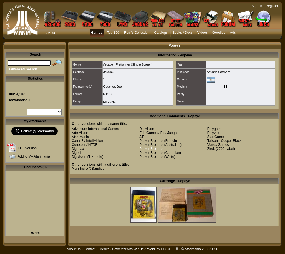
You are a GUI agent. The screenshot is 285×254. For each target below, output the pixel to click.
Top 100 (113, 33)
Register (271, 6)
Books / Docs (183, 33)
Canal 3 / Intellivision (87, 141)
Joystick (108, 72)
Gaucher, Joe (112, 86)
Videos (202, 33)
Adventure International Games (95, 129)
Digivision (79, 157)
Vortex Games (218, 145)
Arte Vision (80, 133)
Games (96, 33)
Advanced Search (22, 69)
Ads (233, 33)
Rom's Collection (137, 33)
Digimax (78, 149)
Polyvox (213, 133)
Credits (103, 249)
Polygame (214, 129)
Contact (89, 249)
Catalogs (160, 33)
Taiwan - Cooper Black (224, 141)
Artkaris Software (218, 72)
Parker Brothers (151, 141)
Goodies (218, 33)
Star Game (215, 137)
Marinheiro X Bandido (88, 169)
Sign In (257, 6)
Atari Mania (80, 137)
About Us (73, 249)
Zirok (211, 149)
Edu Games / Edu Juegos (158, 133)
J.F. (142, 137)
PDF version (27, 148)
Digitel (76, 153)
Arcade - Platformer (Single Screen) (127, 64)
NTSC (107, 94)
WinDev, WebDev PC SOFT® (156, 249)
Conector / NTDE (84, 145)
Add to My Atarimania (34, 156)
